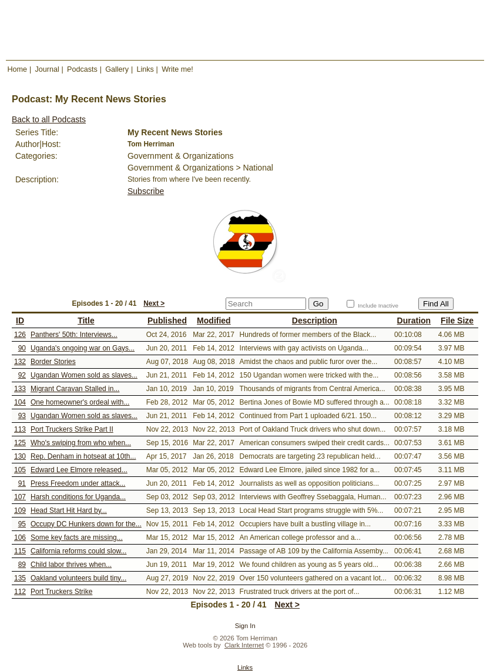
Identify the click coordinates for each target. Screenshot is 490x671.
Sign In (245, 625)
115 (20, 551)
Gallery (117, 69)
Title (86, 320)
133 (20, 389)
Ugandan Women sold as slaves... (84, 375)
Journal (47, 69)
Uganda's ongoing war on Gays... (83, 348)
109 (20, 510)
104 (20, 402)
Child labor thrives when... (71, 564)
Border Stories (53, 362)
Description (314, 320)
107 (20, 497)
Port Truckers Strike (61, 591)
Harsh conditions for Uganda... (78, 497)
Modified (214, 320)
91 (22, 483)
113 (20, 429)
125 (20, 443)
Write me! (177, 69)
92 (22, 375)
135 (20, 578)
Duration (414, 320)
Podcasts (82, 69)
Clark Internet (244, 645)
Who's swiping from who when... (81, 443)
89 (22, 564)
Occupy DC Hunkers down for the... (86, 524)
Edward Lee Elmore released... (79, 470)
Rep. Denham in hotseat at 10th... (83, 456)
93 (22, 416)
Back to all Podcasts (49, 119)
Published (167, 320)
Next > (154, 303)
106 (20, 537)
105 (20, 470)
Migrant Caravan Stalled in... (75, 389)
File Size (457, 320)
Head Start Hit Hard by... (69, 510)
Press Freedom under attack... (78, 483)
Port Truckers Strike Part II (72, 429)
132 (20, 362)
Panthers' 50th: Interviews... (74, 335)
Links (144, 69)
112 (20, 591)
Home (18, 69)
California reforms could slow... (78, 551)
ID (20, 320)
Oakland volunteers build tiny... (78, 578)
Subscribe (145, 191)
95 (22, 524)
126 (20, 335)
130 (20, 456)
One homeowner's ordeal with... (80, 402)
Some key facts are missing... (77, 537)
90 (22, 348)
